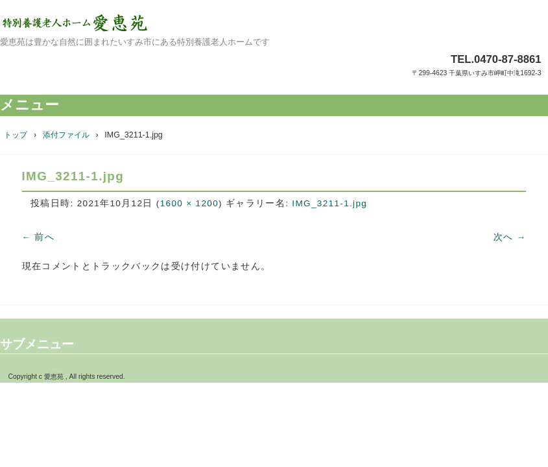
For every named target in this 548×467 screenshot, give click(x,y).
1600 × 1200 (189, 203)
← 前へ (38, 237)
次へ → (510, 237)
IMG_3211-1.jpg (329, 203)
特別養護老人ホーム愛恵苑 (274, 22)
